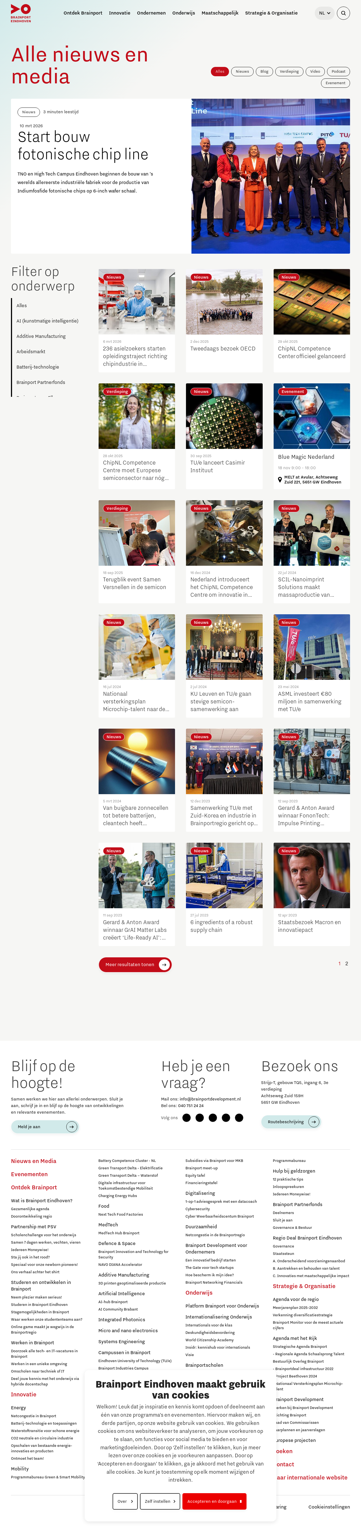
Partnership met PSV (33, 1227)
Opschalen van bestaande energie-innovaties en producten (41, 1448)
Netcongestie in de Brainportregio (215, 1235)
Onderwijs (199, 1293)
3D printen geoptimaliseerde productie (132, 1283)
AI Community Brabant (118, 1309)
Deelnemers (283, 1213)
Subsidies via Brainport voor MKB (214, 1161)
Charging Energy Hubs (117, 1196)
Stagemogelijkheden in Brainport (40, 1312)
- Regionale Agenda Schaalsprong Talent (308, 1354)
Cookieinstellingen (329, 1507)
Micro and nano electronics (128, 1331)
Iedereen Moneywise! (30, 1250)
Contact (283, 1464)
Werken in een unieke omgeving (39, 1364)
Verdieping (289, 71)
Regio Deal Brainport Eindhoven (307, 1238)
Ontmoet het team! (27, 1458)
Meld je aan (29, 1126)
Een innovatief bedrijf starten (210, 1260)
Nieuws (242, 71)
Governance (283, 1246)
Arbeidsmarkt (30, 352)
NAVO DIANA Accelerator (120, 1265)
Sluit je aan (283, 1220)
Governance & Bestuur (292, 1228)
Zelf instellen (157, 1501)
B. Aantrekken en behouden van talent (306, 1268)
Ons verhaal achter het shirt (35, 1272)
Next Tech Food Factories (120, 1214)
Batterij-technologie (37, 367)
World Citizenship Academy (209, 1340)
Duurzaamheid (201, 1227)
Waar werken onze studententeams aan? (46, 1319)
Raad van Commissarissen (296, 1423)
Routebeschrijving (286, 1121)
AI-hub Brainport (113, 1302)
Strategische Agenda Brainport (300, 1347)
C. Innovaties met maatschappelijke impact (311, 1276)
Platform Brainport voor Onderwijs (222, 1306)
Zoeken (283, 1451)
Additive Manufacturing (41, 336)
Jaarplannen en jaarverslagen (299, 1430)
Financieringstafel (201, 1183)
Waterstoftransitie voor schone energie (45, 1431)
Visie (189, 1355)
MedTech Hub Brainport (118, 1233)
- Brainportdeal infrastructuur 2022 (303, 1369)
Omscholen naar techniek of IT (37, 1371)
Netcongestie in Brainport (33, 1416)
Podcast (338, 71)
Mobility (20, 1469)
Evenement (335, 83)
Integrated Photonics (121, 1320)
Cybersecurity (197, 1209)
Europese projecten (294, 1440)
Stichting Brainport (289, 1415)
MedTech (108, 1225)
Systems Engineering (121, 1342)
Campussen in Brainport (124, 1353)
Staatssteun (283, 1254)
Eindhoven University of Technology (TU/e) (135, 1361)
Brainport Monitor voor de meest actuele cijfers (308, 1325)
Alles (220, 71)
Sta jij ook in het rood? (30, 1257)
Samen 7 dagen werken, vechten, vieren (46, 1242)
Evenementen (29, 1174)
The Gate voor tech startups (209, 1268)
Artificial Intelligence (121, 1294)
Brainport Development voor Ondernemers (216, 1249)
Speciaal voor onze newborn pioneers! (44, 1265)
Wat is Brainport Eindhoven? (41, 1201)
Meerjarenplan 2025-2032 (295, 1308)
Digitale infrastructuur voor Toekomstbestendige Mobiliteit (125, 1186)
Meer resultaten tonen (129, 964)
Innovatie (23, 1394)
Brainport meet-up (201, 1168)
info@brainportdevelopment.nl (210, 1099)
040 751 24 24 (191, 1105)
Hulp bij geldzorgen (294, 1171)
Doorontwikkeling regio (31, 1216)
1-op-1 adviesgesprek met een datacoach (221, 1201)
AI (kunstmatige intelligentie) (47, 321)
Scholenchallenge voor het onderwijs (43, 1235)
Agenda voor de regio (296, 1299)
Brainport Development (298, 1399)
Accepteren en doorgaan (212, 1501)
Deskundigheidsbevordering (210, 1333)
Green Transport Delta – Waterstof (128, 1175)
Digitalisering (200, 1193)
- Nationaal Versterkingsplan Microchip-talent (308, 1386)
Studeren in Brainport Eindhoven (39, 1305)
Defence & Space (117, 1243)
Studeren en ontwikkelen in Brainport (41, 1286)
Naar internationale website (310, 1478)
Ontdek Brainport (34, 1187)
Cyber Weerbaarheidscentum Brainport (219, 1216)
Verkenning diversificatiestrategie (303, 1315)
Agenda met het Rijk (295, 1338)
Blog (264, 71)
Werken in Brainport (32, 1343)
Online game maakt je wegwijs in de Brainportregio (42, 1330)
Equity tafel (195, 1175)
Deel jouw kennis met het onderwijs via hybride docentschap (45, 1381)
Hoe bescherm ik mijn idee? (209, 1275)
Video (315, 71)
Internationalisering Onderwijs (218, 1317)
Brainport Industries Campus (123, 1368)
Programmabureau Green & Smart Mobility (48, 1477)
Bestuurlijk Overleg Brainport (298, 1361)
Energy (18, 1408)
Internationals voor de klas (208, 1325)
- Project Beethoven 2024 (295, 1376)
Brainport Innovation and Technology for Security (133, 1255)
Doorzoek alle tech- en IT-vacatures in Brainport (44, 1354)
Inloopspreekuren (288, 1187)
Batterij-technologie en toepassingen (44, 1423)
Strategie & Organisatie (304, 1286)
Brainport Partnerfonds (40, 382)
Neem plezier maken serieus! (36, 1297)
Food (103, 1206)
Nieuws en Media (33, 1161)
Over (123, 1501)
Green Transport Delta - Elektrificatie (130, 1168)
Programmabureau (289, 1161)
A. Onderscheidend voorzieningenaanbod (309, 1261)
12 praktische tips (288, 1179)
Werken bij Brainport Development (303, 1408)
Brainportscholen (204, 1365)
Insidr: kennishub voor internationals (217, 1347)
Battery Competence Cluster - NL (127, 1161)
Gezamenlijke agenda (30, 1209)
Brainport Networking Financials (213, 1282)
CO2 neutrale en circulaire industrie (42, 1438)
